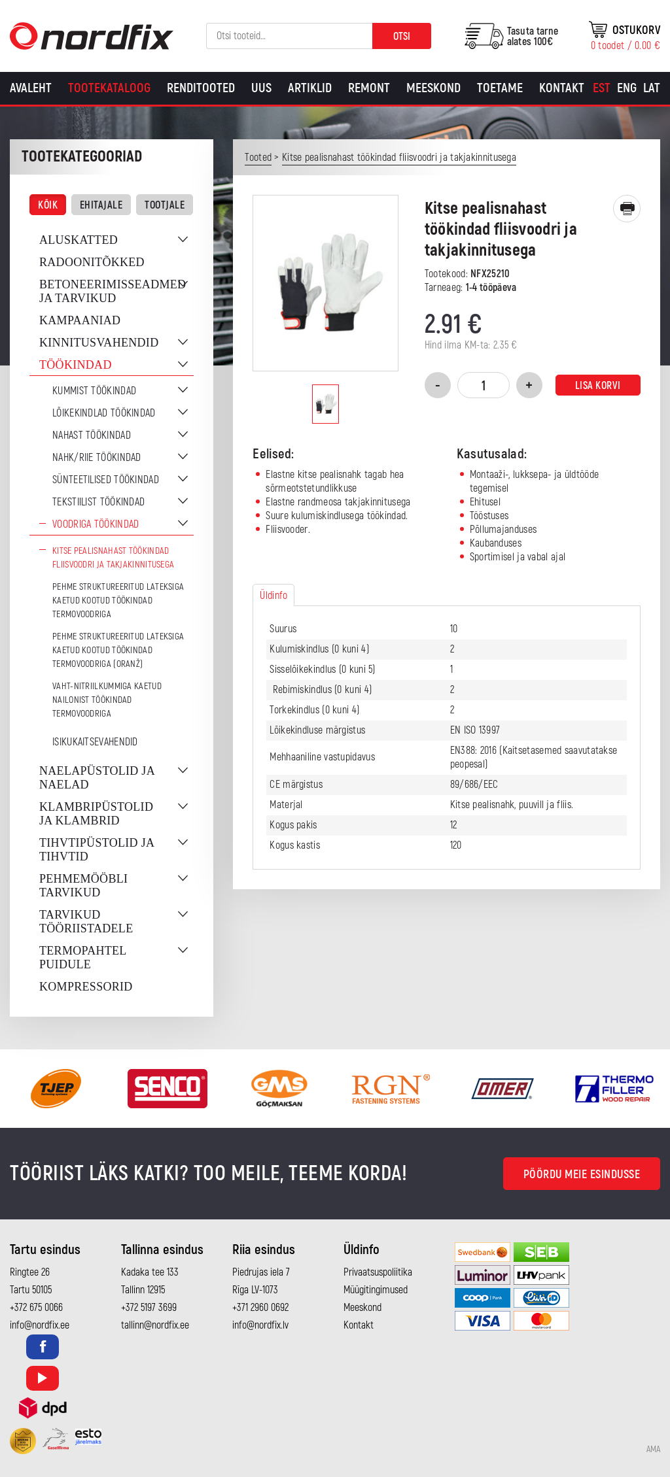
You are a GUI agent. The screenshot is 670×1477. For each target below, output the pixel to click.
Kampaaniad (79, 320)
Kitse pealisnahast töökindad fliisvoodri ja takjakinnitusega (113, 557)
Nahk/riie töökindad (96, 457)
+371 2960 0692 (260, 1307)
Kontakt (561, 88)
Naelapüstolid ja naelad (96, 777)
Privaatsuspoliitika (378, 1272)
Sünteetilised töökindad (105, 479)
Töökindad (75, 364)
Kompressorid (86, 986)
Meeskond (433, 88)
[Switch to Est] (601, 88)
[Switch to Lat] (651, 88)
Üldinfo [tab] (273, 595)
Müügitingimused (376, 1290)
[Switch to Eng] (627, 88)
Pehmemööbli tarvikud (83, 885)
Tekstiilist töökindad (98, 502)
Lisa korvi (598, 385)
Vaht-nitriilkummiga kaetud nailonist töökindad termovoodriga (107, 700)
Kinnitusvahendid (98, 342)
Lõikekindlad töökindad (104, 413)
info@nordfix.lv (260, 1325)
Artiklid (310, 88)
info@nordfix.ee (39, 1325)
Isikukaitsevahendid (95, 742)
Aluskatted (78, 239)
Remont (369, 88)
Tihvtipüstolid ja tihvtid (96, 849)
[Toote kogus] (483, 385)
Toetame (500, 88)
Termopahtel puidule (82, 957)
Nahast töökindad (91, 435)
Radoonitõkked (92, 262)
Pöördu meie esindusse (582, 1174)
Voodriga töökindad (95, 524)
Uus (261, 88)
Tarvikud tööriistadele (86, 921)
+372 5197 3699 (149, 1307)
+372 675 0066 (36, 1307)
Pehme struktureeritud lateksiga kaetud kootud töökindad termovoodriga (118, 600)
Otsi (401, 36)
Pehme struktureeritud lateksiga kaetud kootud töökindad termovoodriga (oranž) (118, 650)
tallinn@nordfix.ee (155, 1325)
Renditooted (201, 88)
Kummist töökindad (94, 391)
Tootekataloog (109, 88)
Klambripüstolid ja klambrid (96, 813)
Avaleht (31, 88)
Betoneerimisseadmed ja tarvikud (112, 291)
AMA (653, 1449)
